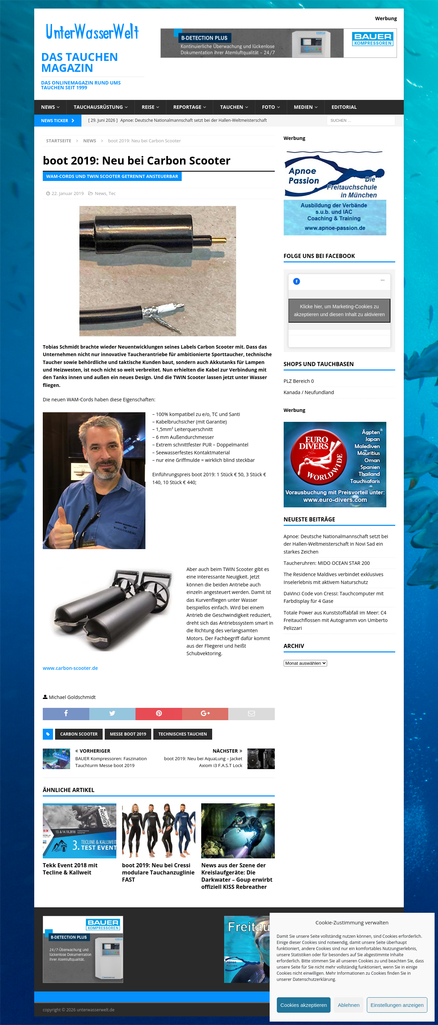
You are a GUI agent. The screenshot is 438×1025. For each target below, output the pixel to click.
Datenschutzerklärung (314, 979)
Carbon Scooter (79, 734)
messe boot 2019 (128, 734)
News (48, 107)
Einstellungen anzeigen (397, 1005)
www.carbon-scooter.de (70, 668)
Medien (303, 107)
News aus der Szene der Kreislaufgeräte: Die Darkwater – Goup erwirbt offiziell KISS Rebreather (236, 875)
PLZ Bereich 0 (299, 381)
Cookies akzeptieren (304, 1005)
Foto (268, 107)
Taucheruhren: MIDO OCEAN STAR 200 (327, 563)
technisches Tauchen (182, 734)
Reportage (187, 107)
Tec (112, 193)
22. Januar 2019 (68, 193)
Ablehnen (348, 1005)
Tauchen (231, 107)
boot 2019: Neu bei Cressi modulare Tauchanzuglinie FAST (158, 872)
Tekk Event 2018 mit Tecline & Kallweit (70, 868)
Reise (148, 107)
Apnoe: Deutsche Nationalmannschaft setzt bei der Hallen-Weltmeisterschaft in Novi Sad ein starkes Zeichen (336, 544)
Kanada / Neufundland (309, 392)
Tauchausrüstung (98, 107)
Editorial (344, 107)
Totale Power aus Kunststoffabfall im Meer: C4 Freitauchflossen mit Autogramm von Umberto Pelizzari (336, 620)
